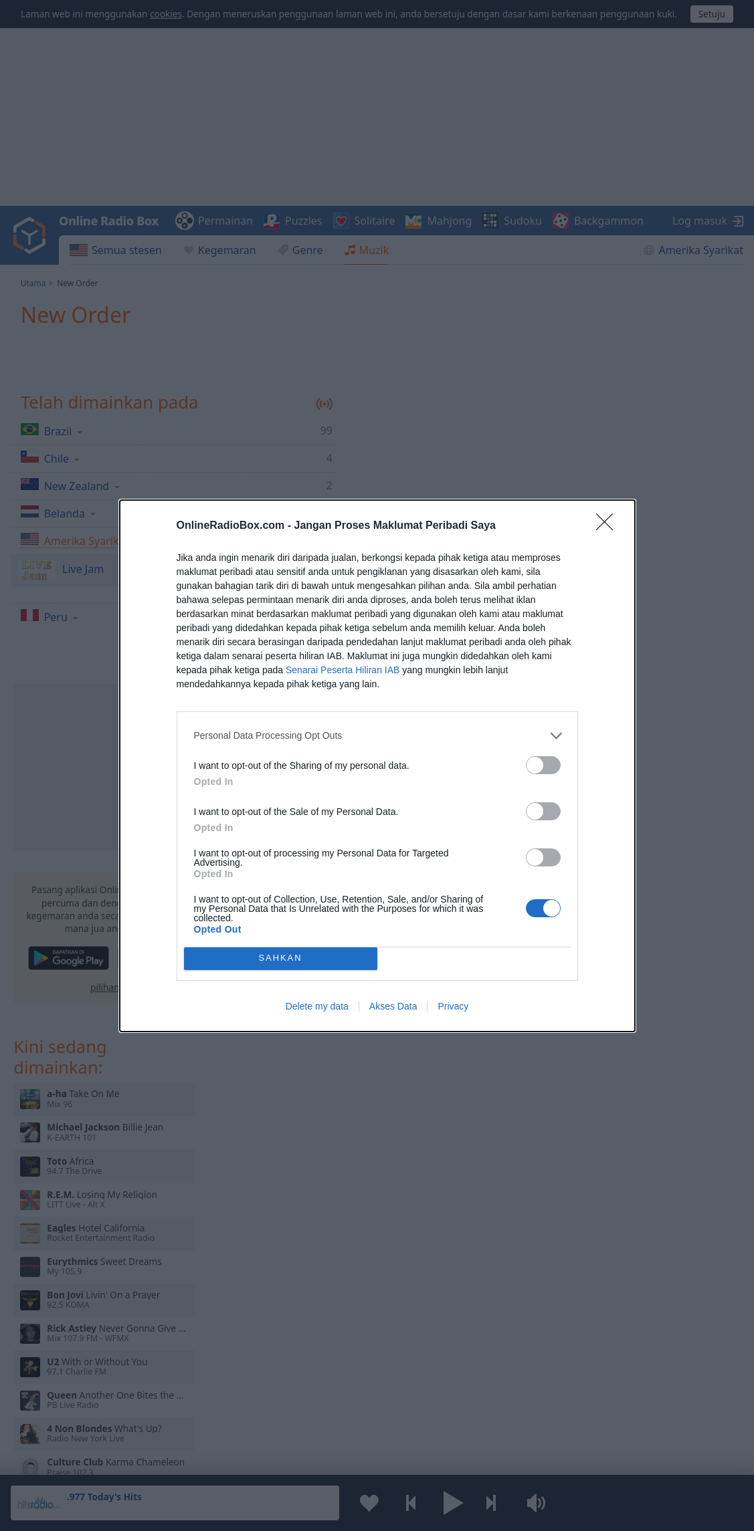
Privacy (453, 1006)
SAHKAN (280, 958)
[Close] (609, 526)
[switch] (543, 765)
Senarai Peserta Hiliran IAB (342, 670)
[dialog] (377, 766)
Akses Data (393, 1006)
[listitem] (377, 736)
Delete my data (317, 1006)
